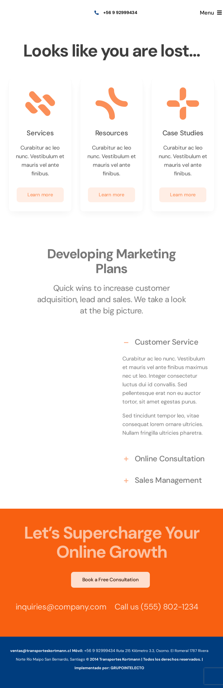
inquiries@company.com (59, 606)
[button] (165, 340)
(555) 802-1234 (168, 606)
